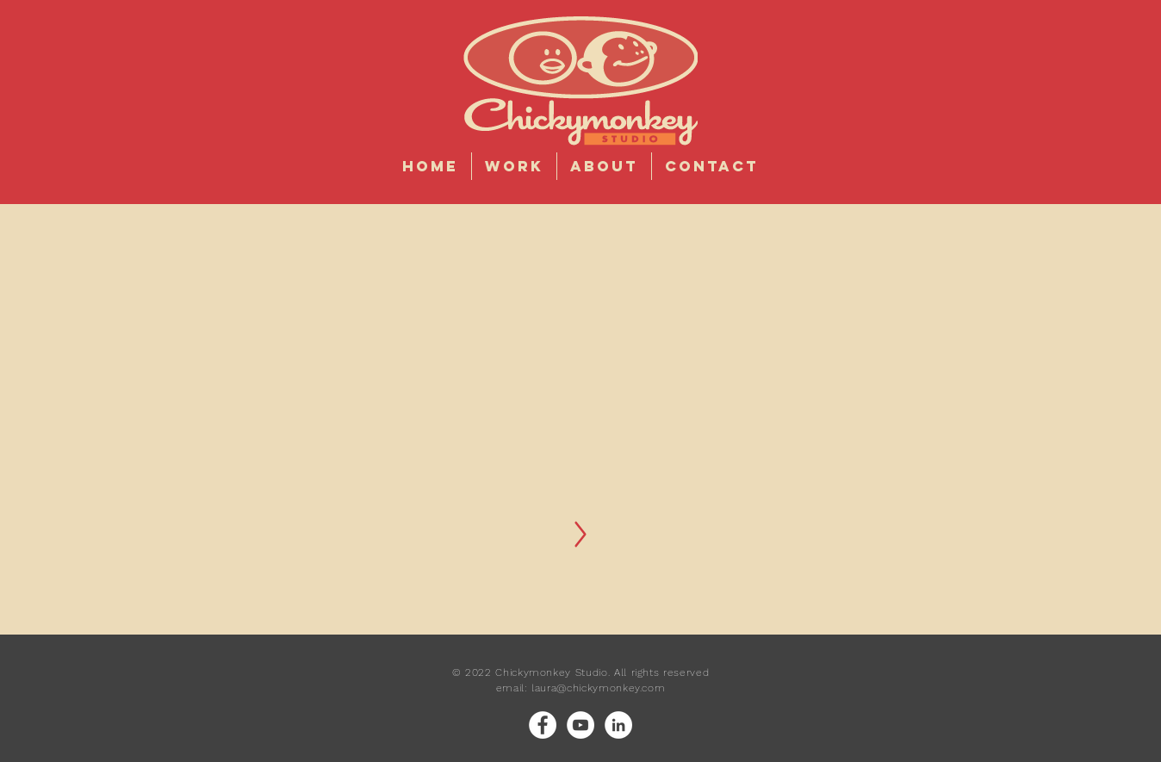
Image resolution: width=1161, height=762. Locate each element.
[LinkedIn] (618, 725)
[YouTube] (580, 725)
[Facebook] (542, 725)
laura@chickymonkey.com (598, 688)
